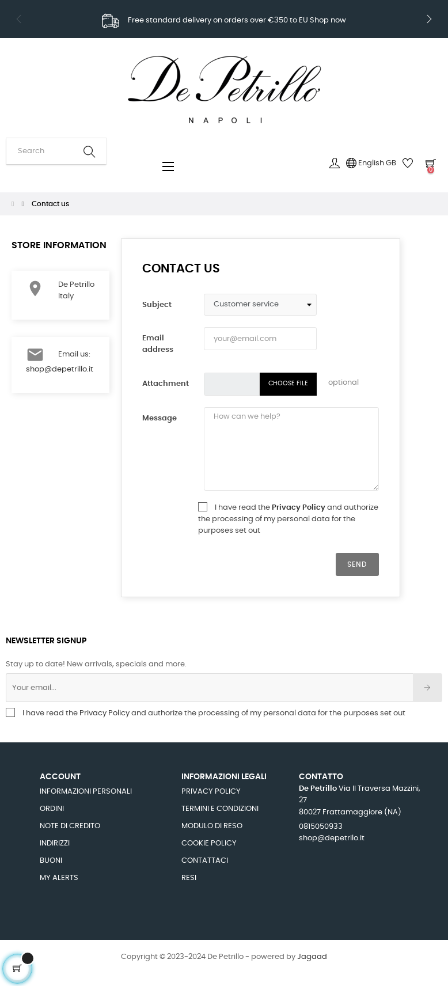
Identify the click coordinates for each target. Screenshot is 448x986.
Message (159, 418)
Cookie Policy (209, 843)
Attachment (165, 384)
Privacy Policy (299, 507)
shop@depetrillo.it (59, 369)
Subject (157, 305)
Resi (188, 878)
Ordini (52, 809)
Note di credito (70, 826)
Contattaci (204, 860)
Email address (157, 344)
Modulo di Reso (211, 826)
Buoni (51, 860)
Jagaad (312, 957)
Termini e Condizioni (220, 809)
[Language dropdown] (371, 164)
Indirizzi (55, 843)
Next (429, 19)
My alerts (59, 878)
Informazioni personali (86, 791)
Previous (19, 19)
